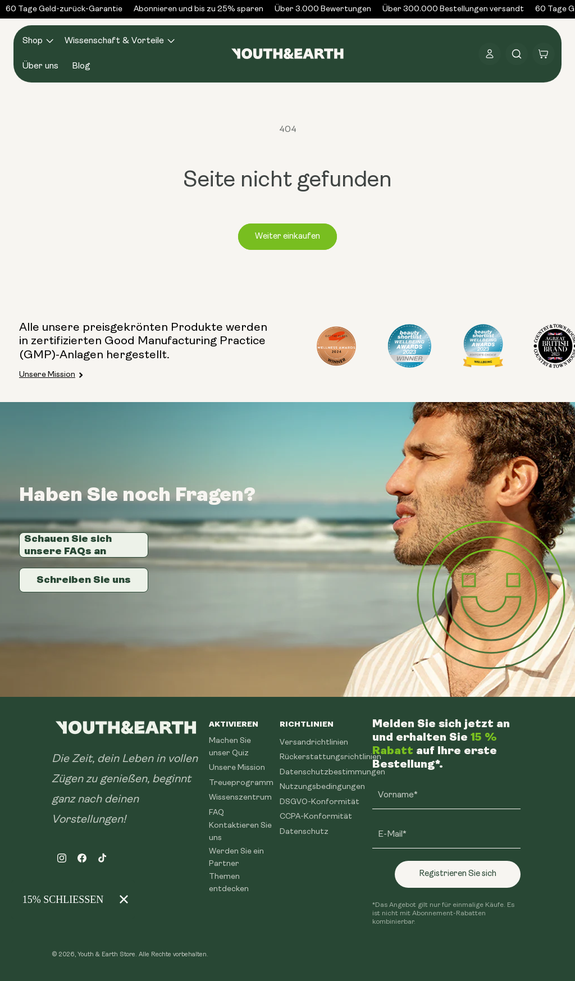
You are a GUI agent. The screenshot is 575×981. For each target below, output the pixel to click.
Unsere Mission (47, 375)
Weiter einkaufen (287, 236)
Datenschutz (304, 832)
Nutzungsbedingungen (322, 787)
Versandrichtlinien (314, 742)
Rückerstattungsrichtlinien (330, 757)
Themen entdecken (229, 883)
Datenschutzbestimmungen (332, 772)
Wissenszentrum (240, 797)
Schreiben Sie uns (83, 579)
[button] (37, 41)
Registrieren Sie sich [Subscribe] (457, 874)
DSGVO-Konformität (319, 802)
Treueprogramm (241, 783)
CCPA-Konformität (316, 817)
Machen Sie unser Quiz (230, 747)
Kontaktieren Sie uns (240, 832)
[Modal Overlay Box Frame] (73, 899)
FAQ (216, 813)
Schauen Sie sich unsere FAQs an (68, 544)
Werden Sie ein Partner (236, 857)
